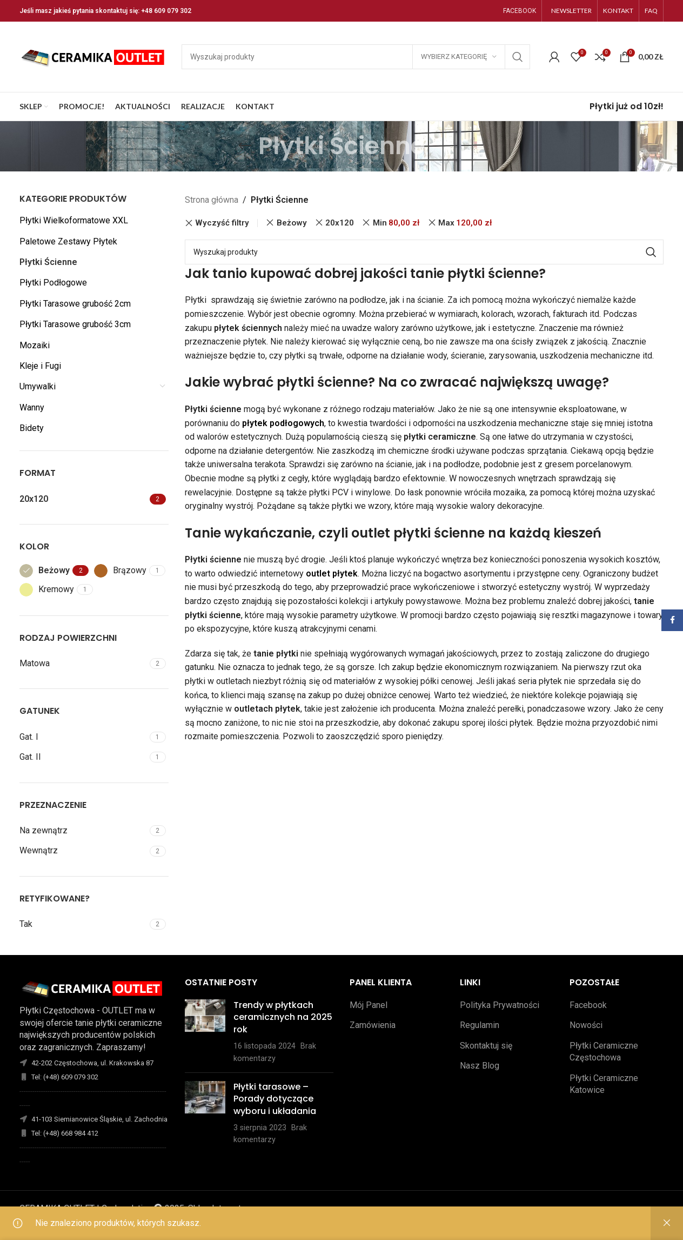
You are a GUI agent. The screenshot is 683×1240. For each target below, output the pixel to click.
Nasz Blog (479, 1065)
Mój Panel (368, 1005)
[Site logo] (95, 56)
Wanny (31, 407)
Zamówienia (373, 1025)
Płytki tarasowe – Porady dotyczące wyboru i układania (274, 1098)
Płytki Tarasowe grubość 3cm (75, 324)
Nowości (586, 1025)
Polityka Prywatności (499, 1005)
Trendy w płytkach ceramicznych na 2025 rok (282, 1017)
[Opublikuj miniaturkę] (205, 1031)
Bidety (31, 428)
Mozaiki (34, 345)
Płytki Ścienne (48, 262)
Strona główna (211, 200)
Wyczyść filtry (222, 223)
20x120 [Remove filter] (339, 223)
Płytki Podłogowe (53, 282)
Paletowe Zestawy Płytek (68, 241)
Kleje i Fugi (40, 366)
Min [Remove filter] (396, 223)
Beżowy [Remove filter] (292, 223)
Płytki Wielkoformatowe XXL (73, 220)
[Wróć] (244, 146)
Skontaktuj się (486, 1045)
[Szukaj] (356, 56)
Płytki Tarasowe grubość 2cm (75, 304)
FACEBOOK (519, 11)
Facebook (588, 1005)
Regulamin (479, 1025)
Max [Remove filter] (465, 223)
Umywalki (37, 386)
